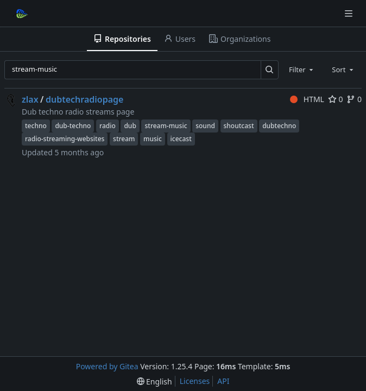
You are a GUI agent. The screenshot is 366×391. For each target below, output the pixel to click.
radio (107, 125)
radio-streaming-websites (64, 138)
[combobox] (301, 69)
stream (124, 138)
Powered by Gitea (107, 366)
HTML (307, 99)
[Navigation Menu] (350, 13)
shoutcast (239, 125)
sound (205, 125)
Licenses (195, 381)
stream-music (165, 125)
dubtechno (279, 125)
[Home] (20, 13)
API (223, 381)
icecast (181, 138)
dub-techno (73, 125)
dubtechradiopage (85, 99)
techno (36, 125)
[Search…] (270, 69)
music (152, 138)
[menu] (154, 381)
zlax (30, 99)
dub (130, 125)
